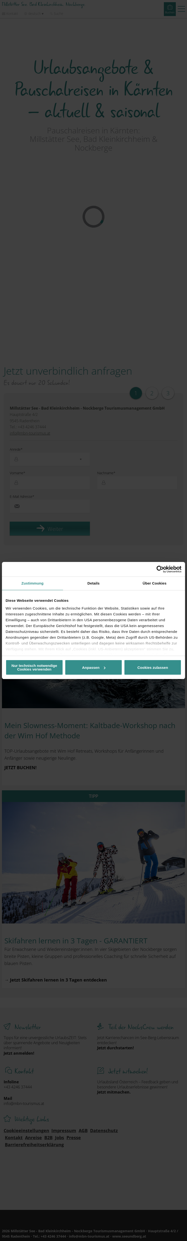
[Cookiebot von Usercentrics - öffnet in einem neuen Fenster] (160, 569)
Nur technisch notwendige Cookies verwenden (34, 667)
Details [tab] (93, 583)
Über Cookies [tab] (155, 583)
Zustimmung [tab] (32, 583)
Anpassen (93, 667)
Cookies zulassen (152, 667)
